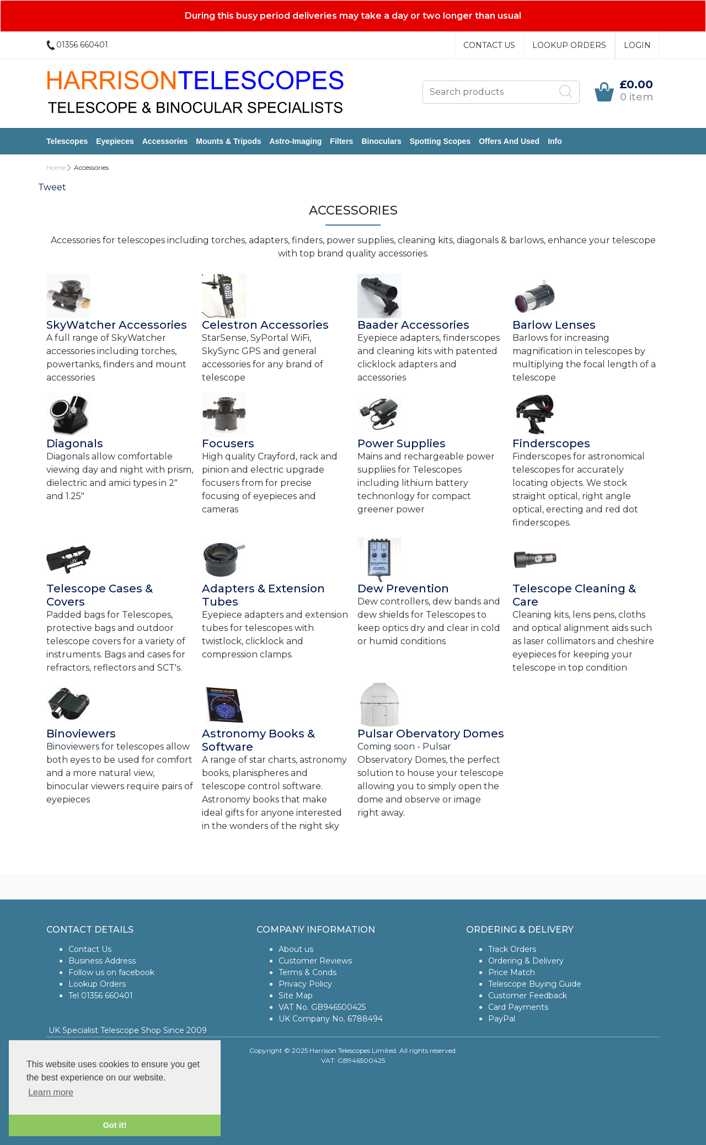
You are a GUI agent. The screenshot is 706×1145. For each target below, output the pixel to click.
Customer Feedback (527, 995)
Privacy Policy (305, 984)
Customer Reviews (315, 961)
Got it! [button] (114, 1125)
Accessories (165, 141)
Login (637, 45)
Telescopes (67, 141)
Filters (341, 141)
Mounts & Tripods (228, 141)
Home (56, 167)
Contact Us (489, 45)
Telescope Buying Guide (534, 984)
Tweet (52, 187)
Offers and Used (509, 141)
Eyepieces (115, 141)
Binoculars (381, 141)
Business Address (102, 961)
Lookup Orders (569, 45)
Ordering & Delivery (526, 961)
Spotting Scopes (440, 141)
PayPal (501, 1019)
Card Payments (518, 1007)
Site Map (296, 995)
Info (555, 141)
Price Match (511, 972)
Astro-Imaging (295, 141)
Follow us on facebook (111, 972)
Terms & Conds (307, 972)
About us (296, 949)
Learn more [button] (50, 1092)
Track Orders (512, 949)
